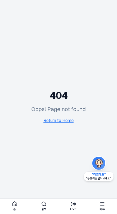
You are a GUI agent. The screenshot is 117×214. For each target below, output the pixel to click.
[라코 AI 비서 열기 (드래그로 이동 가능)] (98, 163)
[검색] (44, 206)
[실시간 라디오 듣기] (73, 206)
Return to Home (59, 120)
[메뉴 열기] (102, 206)
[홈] (14, 206)
